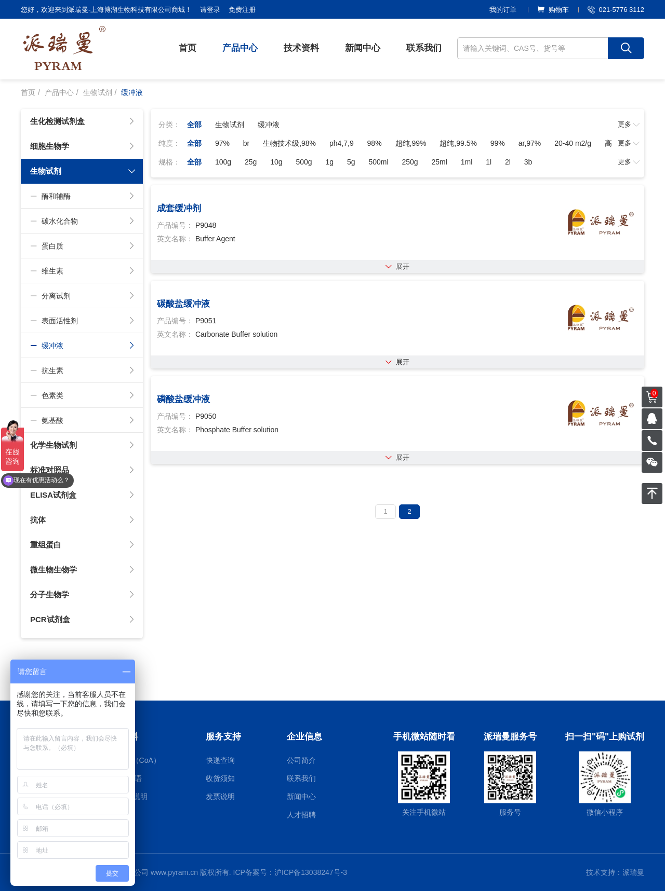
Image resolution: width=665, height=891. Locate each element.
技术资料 (301, 48)
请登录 (210, 9)
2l (508, 162)
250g (410, 162)
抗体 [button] (82, 520)
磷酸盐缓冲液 (183, 399)
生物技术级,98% (289, 143)
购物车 (553, 9)
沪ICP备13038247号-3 (310, 872)
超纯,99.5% (458, 143)
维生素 (82, 271)
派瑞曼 (633, 872)
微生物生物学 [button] (82, 570)
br (246, 143)
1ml (467, 162)
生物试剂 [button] (83, 171)
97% (222, 143)
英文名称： (175, 239)
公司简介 (301, 760)
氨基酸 (82, 420)
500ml (378, 162)
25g (251, 162)
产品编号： (175, 225)
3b (528, 162)
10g (276, 162)
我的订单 (502, 9)
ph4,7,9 (341, 143)
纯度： (169, 143)
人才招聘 (301, 815)
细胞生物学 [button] (82, 146)
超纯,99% (411, 143)
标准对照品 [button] (82, 470)
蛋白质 (82, 246)
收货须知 (220, 778)
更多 (629, 124)
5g (351, 162)
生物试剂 (97, 92)
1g (329, 162)
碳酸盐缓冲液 (183, 304)
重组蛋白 (82, 545)
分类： (169, 124)
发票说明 (220, 796)
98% (374, 143)
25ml (439, 162)
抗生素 (82, 370)
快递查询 (220, 760)
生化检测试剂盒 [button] (82, 121)
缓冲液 (82, 345)
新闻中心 (362, 48)
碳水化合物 (82, 221)
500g (304, 162)
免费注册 (242, 9)
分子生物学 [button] (82, 595)
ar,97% (529, 143)
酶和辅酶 (82, 196)
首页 (187, 48)
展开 (397, 266)
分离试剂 (82, 296)
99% (497, 143)
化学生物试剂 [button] (82, 445)
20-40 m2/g (572, 143)
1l (488, 162)
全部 (194, 124)
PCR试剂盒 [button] (82, 619)
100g (223, 162)
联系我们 (424, 48)
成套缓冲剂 (179, 208)
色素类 (82, 395)
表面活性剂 (82, 321)
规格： (169, 162)
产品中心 (240, 48)
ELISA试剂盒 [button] (82, 495)
